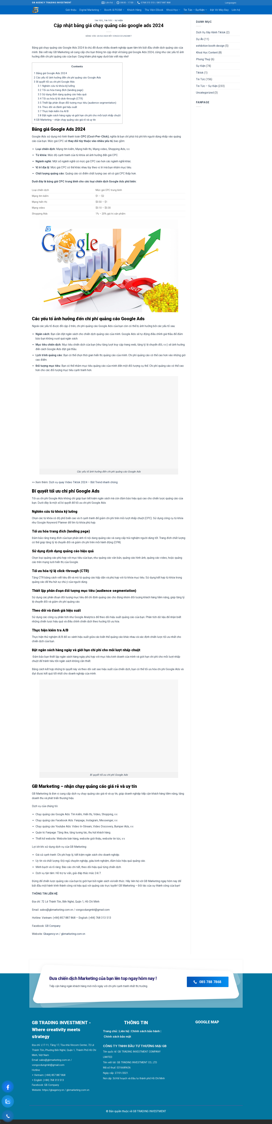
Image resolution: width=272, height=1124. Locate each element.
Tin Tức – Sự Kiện (195, 9)
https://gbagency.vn (53, 1090)
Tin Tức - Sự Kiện (113, 20)
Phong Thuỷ (203, 59)
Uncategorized (205, 92)
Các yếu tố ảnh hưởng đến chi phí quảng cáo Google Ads (67, 77)
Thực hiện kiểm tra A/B (53, 111)
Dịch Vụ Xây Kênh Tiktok (211, 32)
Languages (230, 2)
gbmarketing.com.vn (77, 1090)
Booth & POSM (114, 9)
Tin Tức (99, 20)
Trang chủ (110, 1031)
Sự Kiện (200, 66)
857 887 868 (58, 1075)
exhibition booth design (210, 45)
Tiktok (199, 72)
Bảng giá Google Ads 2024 (50, 73)
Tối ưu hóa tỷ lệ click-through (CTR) (60, 98)
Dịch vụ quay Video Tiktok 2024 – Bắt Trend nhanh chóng (83, 482)
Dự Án (199, 39)
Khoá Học (173, 9)
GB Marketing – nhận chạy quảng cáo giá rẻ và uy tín (65, 119)
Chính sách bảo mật (117, 1036)
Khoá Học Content (207, 52)
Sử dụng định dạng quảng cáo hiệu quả (62, 94)
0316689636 (124, 1067)
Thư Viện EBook (154, 10)
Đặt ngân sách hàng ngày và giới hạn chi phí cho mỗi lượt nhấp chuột (79, 115)
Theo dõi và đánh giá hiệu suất (57, 107)
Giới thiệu (71, 10)
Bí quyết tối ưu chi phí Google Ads (54, 81)
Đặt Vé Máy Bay (219, 10)
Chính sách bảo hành (145, 1031)
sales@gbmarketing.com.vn (54, 1060)
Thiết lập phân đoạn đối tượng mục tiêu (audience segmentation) (77, 102)
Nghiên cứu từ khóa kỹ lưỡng (56, 85)
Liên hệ (236, 10)
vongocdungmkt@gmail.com (48, 1065)
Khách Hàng (134, 10)
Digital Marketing (90, 9)
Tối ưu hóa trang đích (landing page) (60, 90)
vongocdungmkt (122, 36)
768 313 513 (57, 1080)
